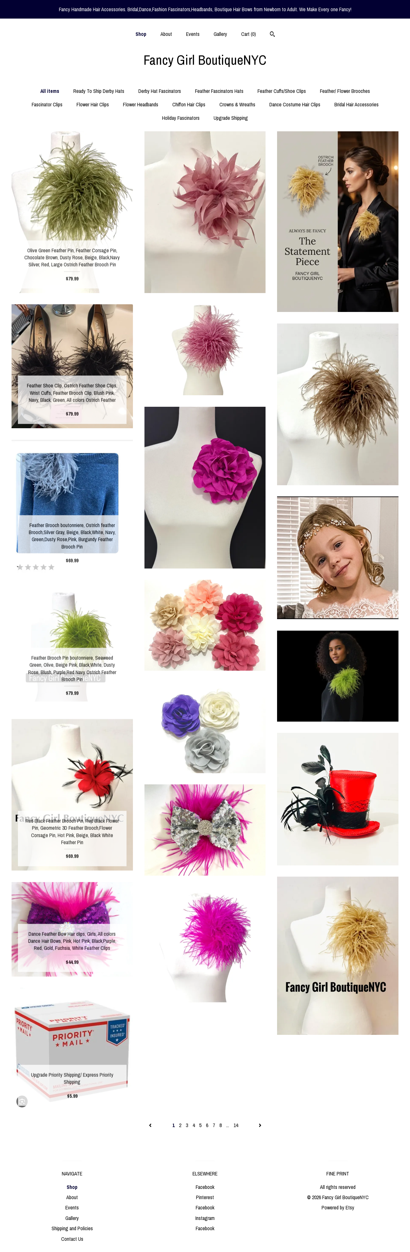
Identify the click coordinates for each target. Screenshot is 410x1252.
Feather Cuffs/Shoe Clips (282, 90)
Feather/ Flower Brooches (345, 90)
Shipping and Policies (72, 1228)
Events (193, 33)
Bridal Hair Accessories (356, 104)
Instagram (205, 1218)
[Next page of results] (260, 1125)
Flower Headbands (140, 104)
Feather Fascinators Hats (219, 90)
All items (49, 90)
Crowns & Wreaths (237, 104)
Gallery (220, 33)
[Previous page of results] (151, 1125)
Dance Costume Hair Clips (294, 104)
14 (236, 1125)
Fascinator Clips (47, 104)
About (166, 33)
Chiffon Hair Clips (188, 104)
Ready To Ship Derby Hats (98, 90)
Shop (140, 33)
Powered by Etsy (338, 1207)
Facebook (205, 1187)
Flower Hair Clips (93, 104)
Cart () (248, 33)
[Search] (272, 34)
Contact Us (72, 1238)
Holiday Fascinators (181, 117)
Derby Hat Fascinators (159, 90)
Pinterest (205, 1197)
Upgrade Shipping (231, 117)
